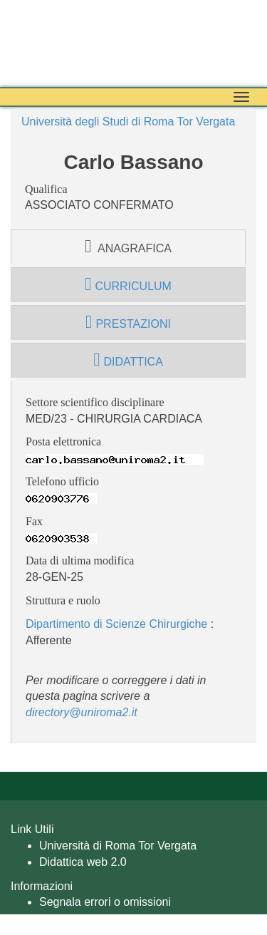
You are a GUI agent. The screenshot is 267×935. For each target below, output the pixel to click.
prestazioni (128, 322)
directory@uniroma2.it (81, 712)
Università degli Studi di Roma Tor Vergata (128, 121)
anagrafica (128, 246)
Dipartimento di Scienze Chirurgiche (116, 624)
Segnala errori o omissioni (105, 902)
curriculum (128, 284)
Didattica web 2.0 (83, 862)
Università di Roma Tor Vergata (118, 846)
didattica (128, 360)
